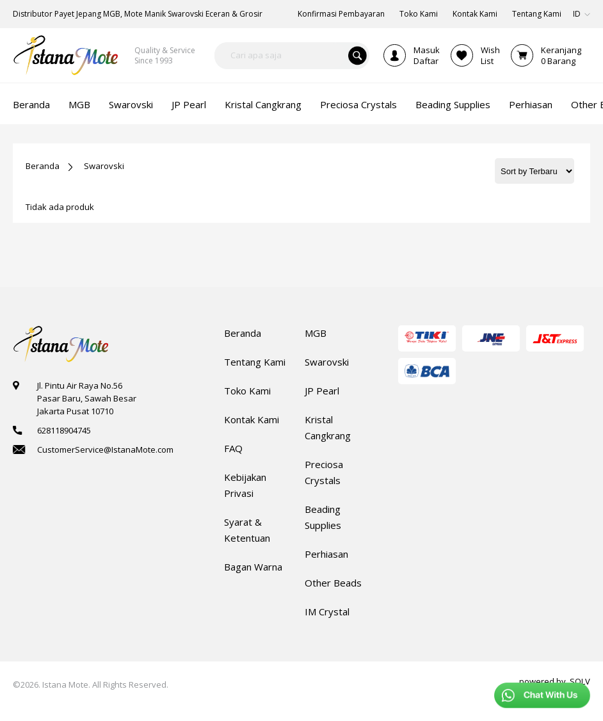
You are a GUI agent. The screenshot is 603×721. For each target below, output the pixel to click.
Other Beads (333, 582)
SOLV (580, 681)
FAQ (233, 448)
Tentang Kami (254, 361)
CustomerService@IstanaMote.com (105, 449)
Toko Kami (247, 390)
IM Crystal (327, 611)
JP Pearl (322, 390)
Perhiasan (326, 553)
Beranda (43, 166)
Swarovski (104, 166)
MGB (315, 333)
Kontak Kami (251, 419)
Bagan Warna (253, 566)
